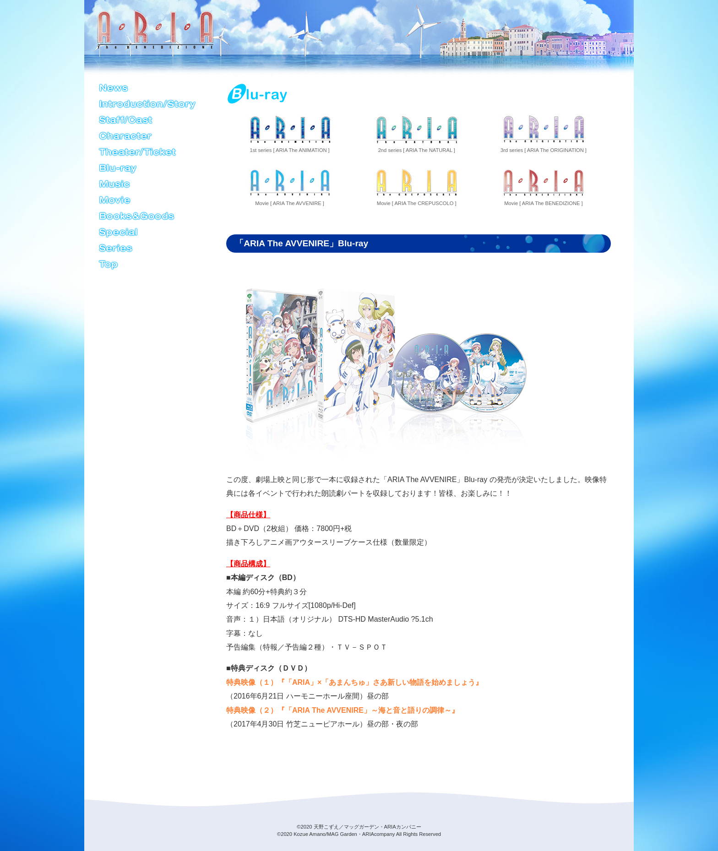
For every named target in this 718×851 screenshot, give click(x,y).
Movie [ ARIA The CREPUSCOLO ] (416, 186)
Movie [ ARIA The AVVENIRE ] (289, 186)
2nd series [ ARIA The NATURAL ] (416, 133)
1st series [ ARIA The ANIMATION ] (289, 133)
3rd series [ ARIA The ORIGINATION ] (543, 133)
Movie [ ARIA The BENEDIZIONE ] (543, 186)
